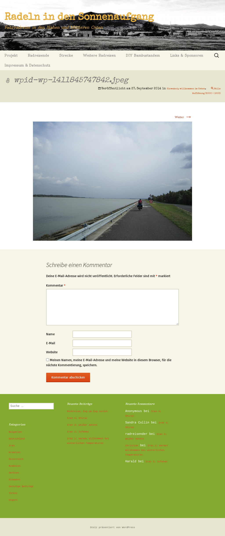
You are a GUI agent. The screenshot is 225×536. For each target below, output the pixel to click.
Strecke (66, 55)
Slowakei (14, 479)
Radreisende (38, 55)
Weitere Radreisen (99, 55)
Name (50, 334)
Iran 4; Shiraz (77, 418)
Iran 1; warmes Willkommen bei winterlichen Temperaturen (146, 450)
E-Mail (50, 343)
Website (52, 352)
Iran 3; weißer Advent (82, 425)
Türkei (13, 493)
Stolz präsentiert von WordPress (112, 527)
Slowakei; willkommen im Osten (186, 89)
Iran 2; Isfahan (78, 431)
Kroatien (14, 452)
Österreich (16, 459)
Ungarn (13, 500)
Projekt (11, 55)
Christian (131, 445)
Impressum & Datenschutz (27, 65)
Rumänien (14, 466)
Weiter (183, 117)
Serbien (14, 472)
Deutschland (17, 438)
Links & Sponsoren (186, 55)
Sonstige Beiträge (21, 486)
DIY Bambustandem (143, 55)
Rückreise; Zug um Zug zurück (87, 411)
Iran (12, 445)
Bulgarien (15, 432)
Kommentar (55, 285)
